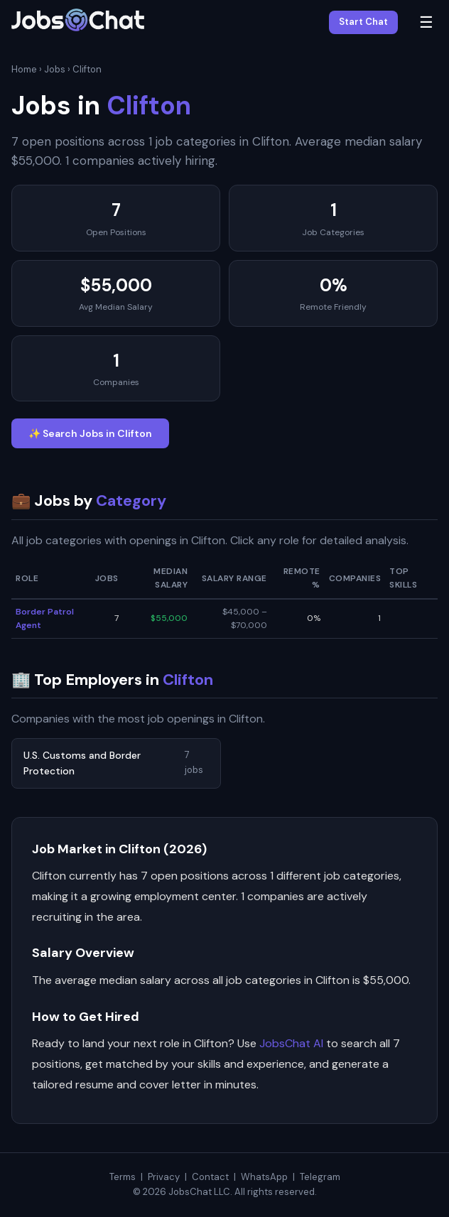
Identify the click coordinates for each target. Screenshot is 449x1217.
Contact (210, 1177)
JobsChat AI (291, 1043)
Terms (122, 1177)
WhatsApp (264, 1177)
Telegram (320, 1177)
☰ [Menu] (426, 22)
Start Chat (363, 22)
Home (24, 69)
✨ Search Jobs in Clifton (90, 433)
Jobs (54, 69)
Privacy (164, 1177)
